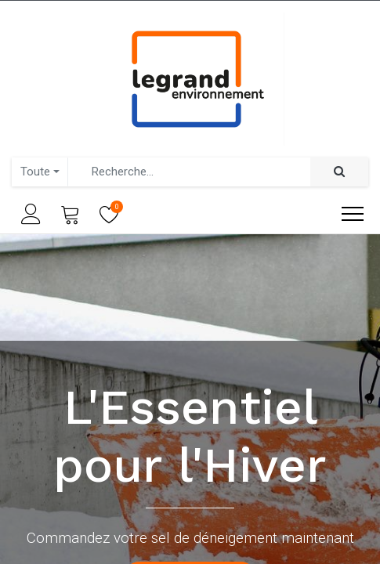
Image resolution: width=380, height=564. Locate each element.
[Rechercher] (339, 171)
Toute (35, 171)
